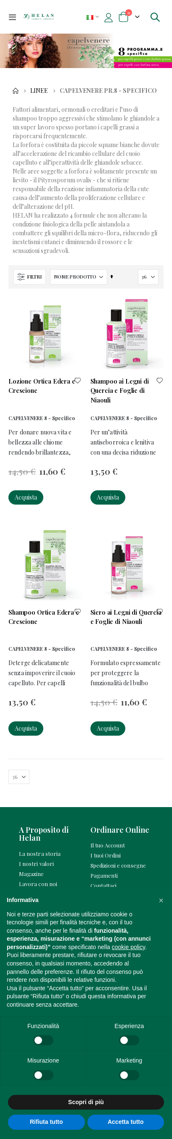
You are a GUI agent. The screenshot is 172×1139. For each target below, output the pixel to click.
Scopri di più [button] (86, 1102)
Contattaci (103, 885)
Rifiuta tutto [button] (46, 1121)
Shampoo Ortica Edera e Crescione (43, 617)
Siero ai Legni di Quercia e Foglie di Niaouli (125, 617)
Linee (39, 91)
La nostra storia (40, 853)
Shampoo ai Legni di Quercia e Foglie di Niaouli (119, 390)
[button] (78, 381)
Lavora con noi (38, 883)
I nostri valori (36, 863)
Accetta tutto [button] (126, 1121)
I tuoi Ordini (105, 855)
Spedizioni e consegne (118, 865)
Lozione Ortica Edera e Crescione (41, 386)
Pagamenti (104, 875)
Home (16, 91)
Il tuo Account (107, 845)
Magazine (31, 873)
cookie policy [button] (128, 947)
